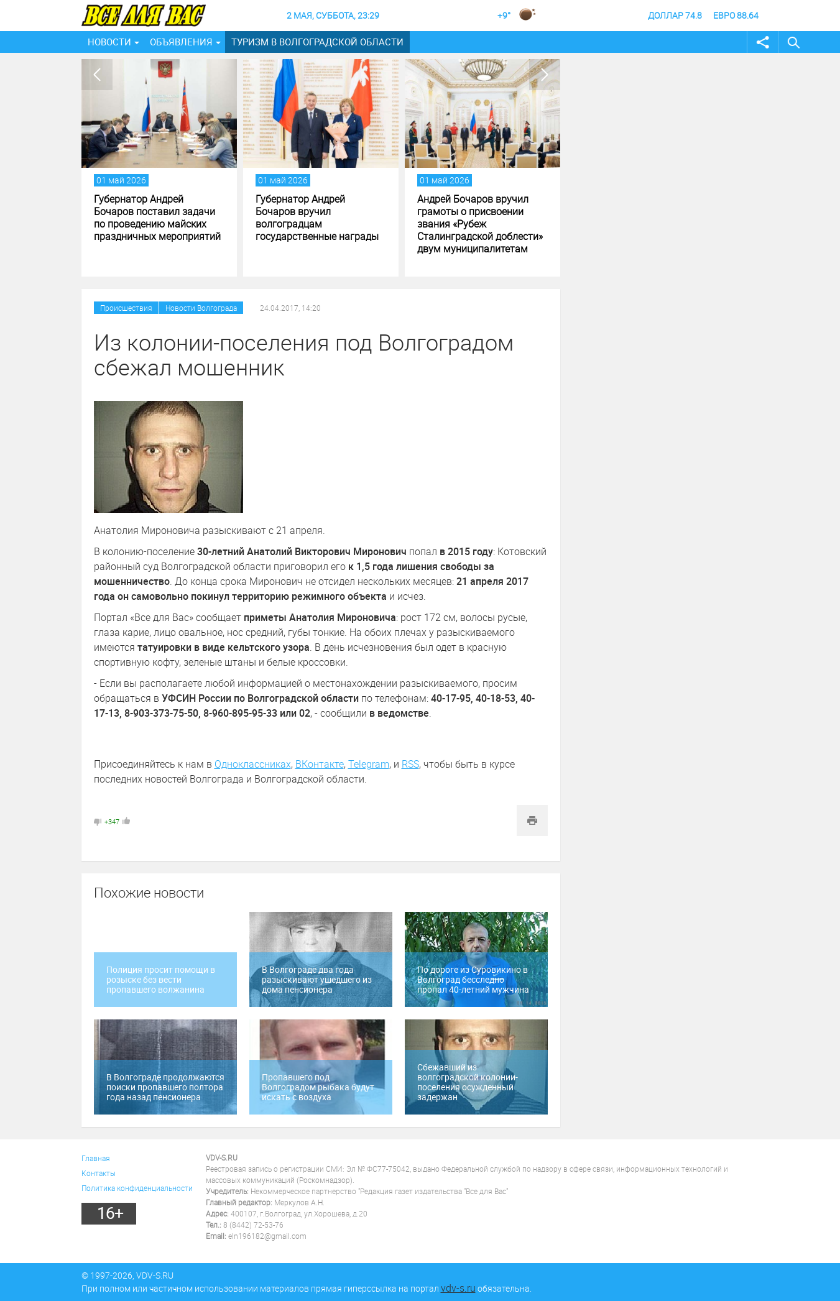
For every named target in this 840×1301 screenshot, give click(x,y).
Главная (95, 1158)
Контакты (98, 1173)
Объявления (181, 41)
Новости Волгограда (201, 308)
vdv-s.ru (458, 1288)
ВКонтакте (319, 764)
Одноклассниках (253, 764)
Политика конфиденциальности (137, 1188)
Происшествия (126, 308)
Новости (109, 41)
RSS (410, 764)
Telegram (368, 764)
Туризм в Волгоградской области (317, 41)
